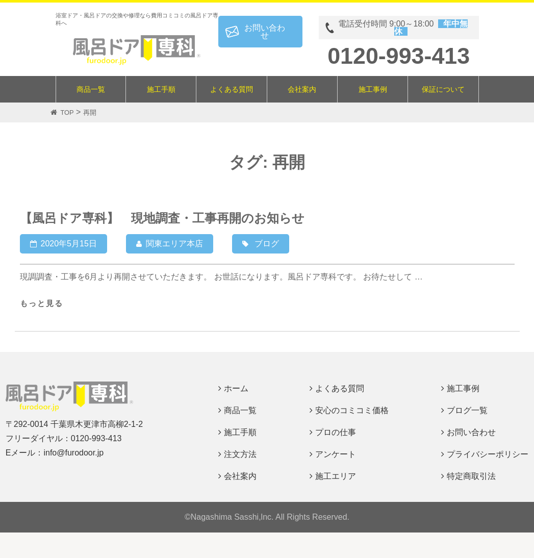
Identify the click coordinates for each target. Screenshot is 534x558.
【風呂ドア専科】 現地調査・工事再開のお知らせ (162, 218)
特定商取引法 (471, 476)
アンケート (335, 454)
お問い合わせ (264, 31)
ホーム (236, 388)
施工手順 (161, 89)
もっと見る (41, 303)
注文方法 (240, 454)
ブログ (267, 243)
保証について (443, 89)
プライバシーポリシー (487, 454)
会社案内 (302, 89)
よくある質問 (231, 89)
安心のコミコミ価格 (352, 410)
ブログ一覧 (467, 410)
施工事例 (373, 89)
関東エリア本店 (174, 243)
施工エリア (335, 476)
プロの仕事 (335, 432)
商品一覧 (91, 89)
